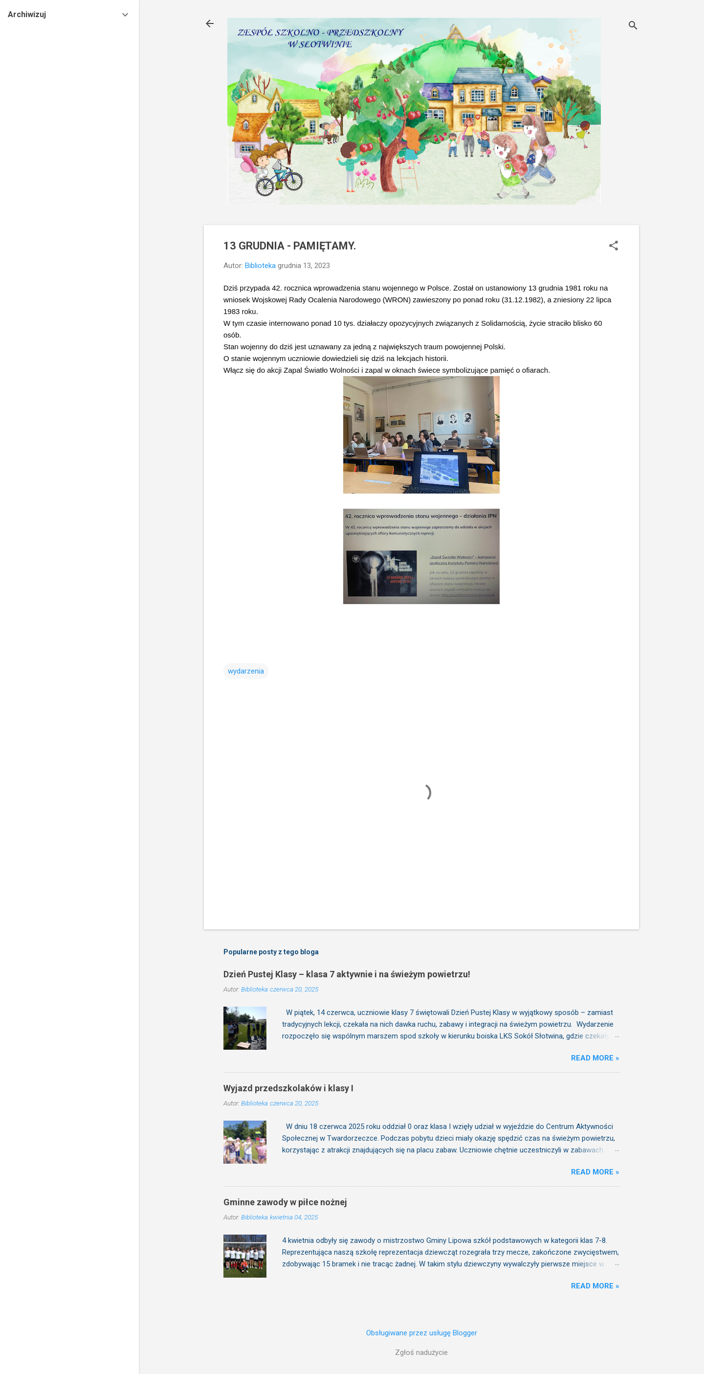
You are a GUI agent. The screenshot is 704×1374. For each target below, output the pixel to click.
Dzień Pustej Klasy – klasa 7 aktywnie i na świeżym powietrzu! (346, 974)
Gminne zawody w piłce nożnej (285, 1202)
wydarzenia (246, 671)
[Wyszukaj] (633, 27)
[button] (613, 246)
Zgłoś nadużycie (421, 1352)
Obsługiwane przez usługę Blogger (421, 1333)
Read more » (595, 1058)
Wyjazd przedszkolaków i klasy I (288, 1088)
